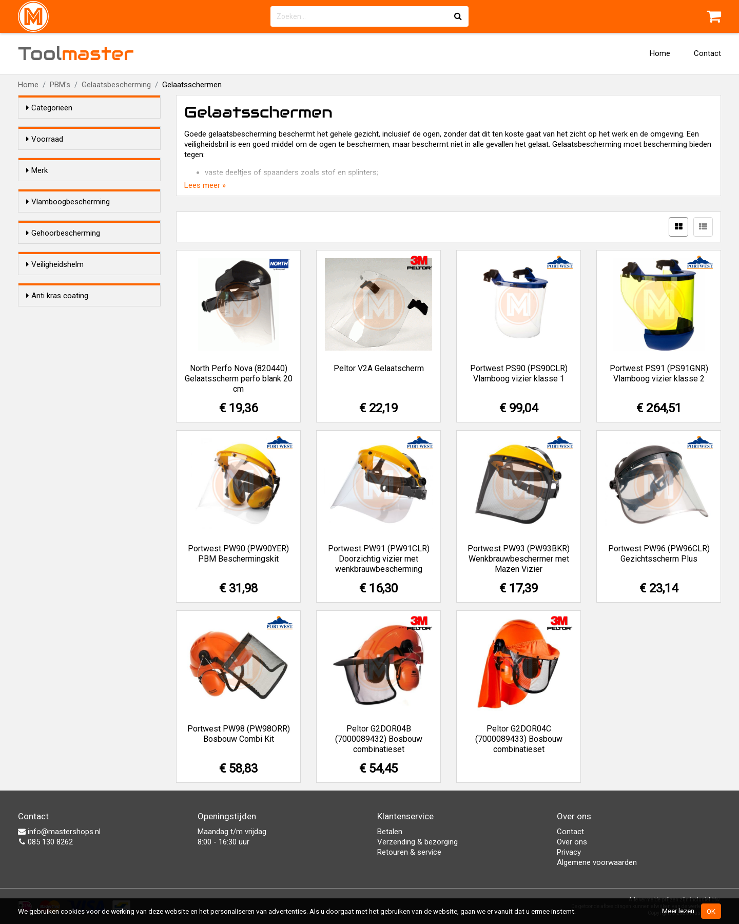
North (56, 208)
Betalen (389, 831)
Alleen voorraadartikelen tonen (93, 158)
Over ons (572, 841)
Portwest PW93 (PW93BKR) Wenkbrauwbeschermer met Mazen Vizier (519, 559)
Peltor (57, 221)
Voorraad (44, 139)
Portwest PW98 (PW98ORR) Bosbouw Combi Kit (238, 734)
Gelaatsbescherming (116, 84)
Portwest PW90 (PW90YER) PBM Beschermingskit (238, 554)
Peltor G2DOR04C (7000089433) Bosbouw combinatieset (518, 739)
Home (660, 53)
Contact (707, 53)
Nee (53, 298)
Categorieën (49, 108)
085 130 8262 (45, 841)
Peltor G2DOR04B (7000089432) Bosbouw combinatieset (378, 739)
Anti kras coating (57, 455)
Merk (37, 189)
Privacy (569, 852)
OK (711, 911)
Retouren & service (409, 852)
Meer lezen (678, 911)
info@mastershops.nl (59, 831)
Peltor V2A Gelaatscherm (379, 368)
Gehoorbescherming (63, 328)
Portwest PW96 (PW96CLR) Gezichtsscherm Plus (659, 554)
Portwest (62, 235)
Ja (51, 285)
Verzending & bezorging (417, 841)
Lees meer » (205, 185)
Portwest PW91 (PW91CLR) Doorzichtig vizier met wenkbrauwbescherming (379, 559)
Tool (76, 53)
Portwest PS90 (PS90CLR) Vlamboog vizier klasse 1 (519, 373)
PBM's (60, 84)
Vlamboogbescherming (68, 265)
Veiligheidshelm (55, 392)
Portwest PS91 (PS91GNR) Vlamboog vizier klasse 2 (659, 373)
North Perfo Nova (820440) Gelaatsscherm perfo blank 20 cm (239, 378)
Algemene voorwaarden (597, 862)
